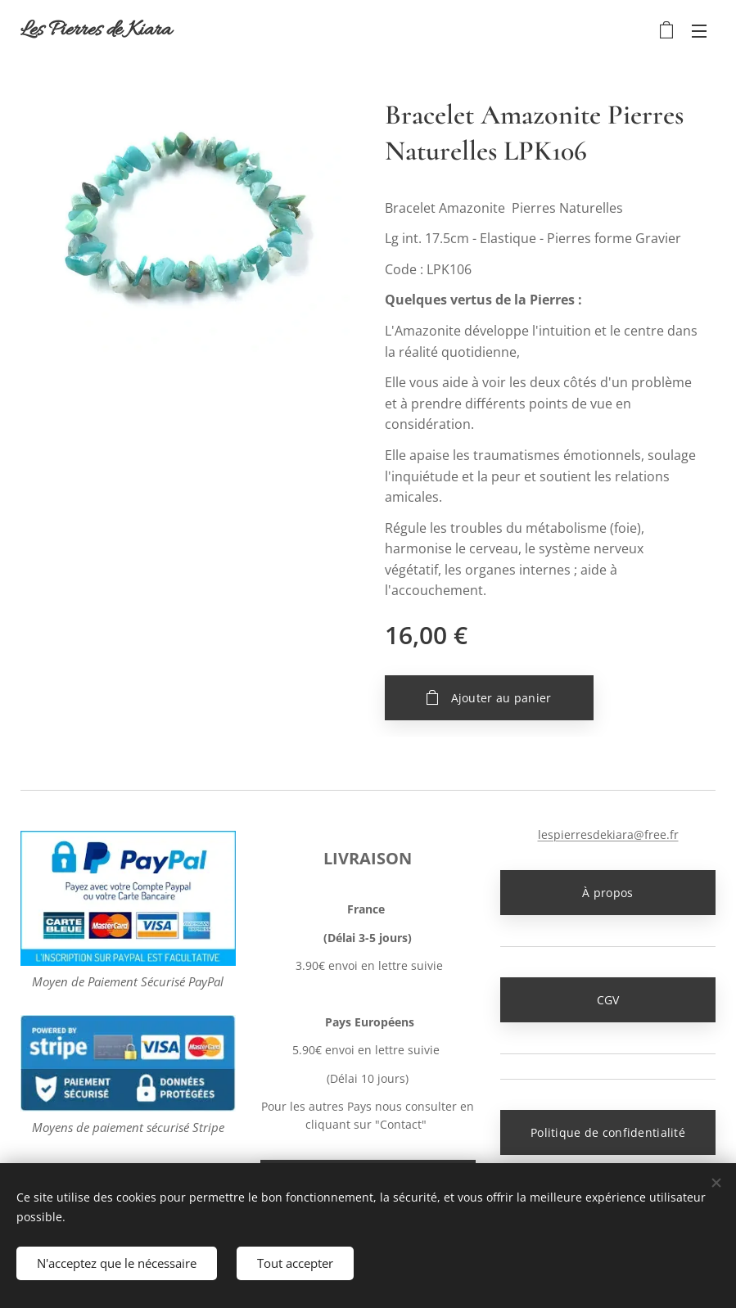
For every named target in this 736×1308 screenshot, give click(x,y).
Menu (699, 31)
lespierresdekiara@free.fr (607, 834)
